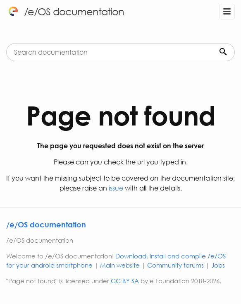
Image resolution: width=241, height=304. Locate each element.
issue (115, 187)
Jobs (218, 265)
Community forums (175, 265)
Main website (120, 265)
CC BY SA (125, 281)
